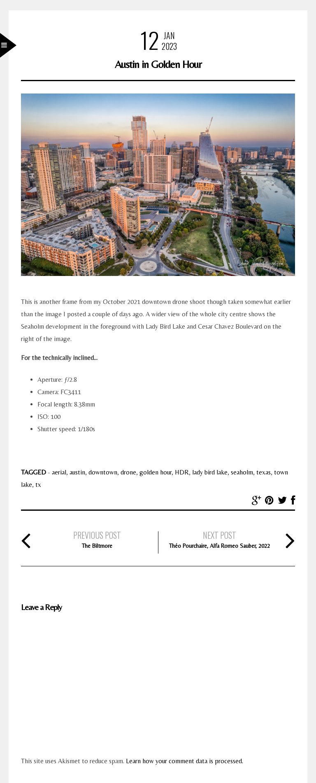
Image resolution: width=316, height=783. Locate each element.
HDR (182, 472)
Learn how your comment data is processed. (184, 761)
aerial (59, 472)
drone (128, 472)
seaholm (242, 472)
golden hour (155, 472)
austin (77, 472)
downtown (102, 472)
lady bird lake (210, 472)
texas (263, 472)
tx (38, 484)
